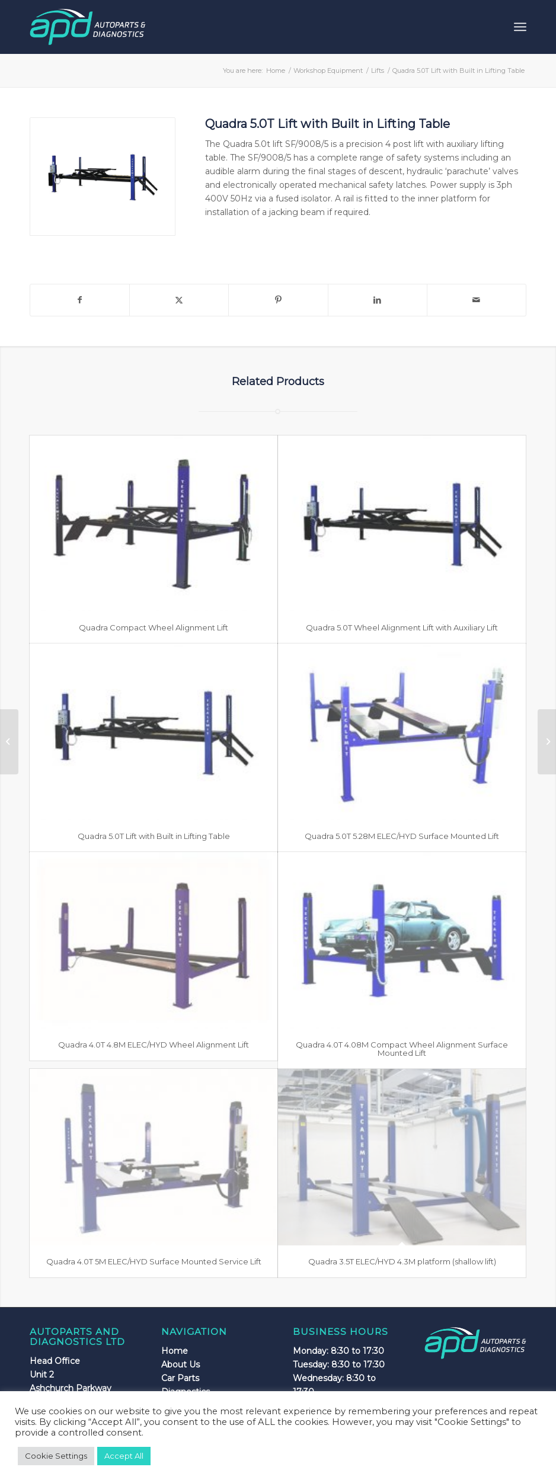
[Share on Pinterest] (278, 300)
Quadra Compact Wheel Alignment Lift (153, 627)
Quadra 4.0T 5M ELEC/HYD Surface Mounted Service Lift (153, 1261)
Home (174, 1351)
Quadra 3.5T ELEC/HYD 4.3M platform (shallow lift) (402, 1261)
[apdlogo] (88, 26)
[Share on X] (179, 300)
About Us (180, 1364)
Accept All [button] (123, 1455)
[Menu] (520, 27)
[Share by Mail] (476, 300)
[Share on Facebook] (79, 300)
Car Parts (180, 1378)
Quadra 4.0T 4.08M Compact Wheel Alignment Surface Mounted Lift (402, 1049)
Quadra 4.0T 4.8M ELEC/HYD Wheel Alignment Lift (153, 1044)
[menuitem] (520, 27)
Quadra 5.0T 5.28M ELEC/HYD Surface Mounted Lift (402, 836)
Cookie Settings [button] (56, 1455)
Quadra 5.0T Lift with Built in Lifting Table (154, 836)
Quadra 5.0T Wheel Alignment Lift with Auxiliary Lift (402, 627)
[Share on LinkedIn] (377, 300)
